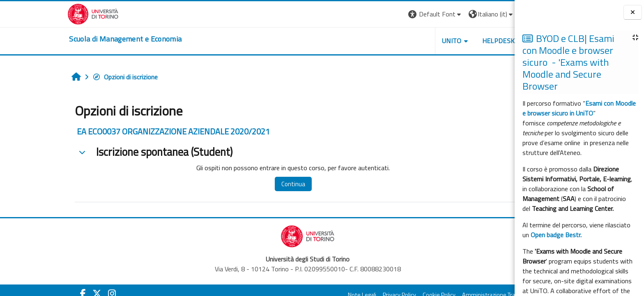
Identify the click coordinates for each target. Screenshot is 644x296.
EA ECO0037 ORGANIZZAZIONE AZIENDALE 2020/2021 (123, 131)
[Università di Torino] (43, 13)
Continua (243, 184)
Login (483, 14)
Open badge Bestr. (556, 235)
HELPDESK (448, 41)
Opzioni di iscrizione (75, 77)
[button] (385, 14)
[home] (75, 39)
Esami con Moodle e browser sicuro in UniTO (579, 108)
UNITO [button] (401, 41)
